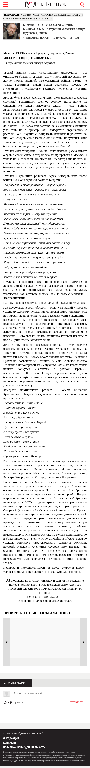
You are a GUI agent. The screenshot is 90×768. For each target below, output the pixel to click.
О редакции (11, 739)
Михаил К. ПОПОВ (37, 38)
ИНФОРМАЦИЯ (12, 15)
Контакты (9, 744)
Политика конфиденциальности (24, 749)
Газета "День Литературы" (23, 733)
